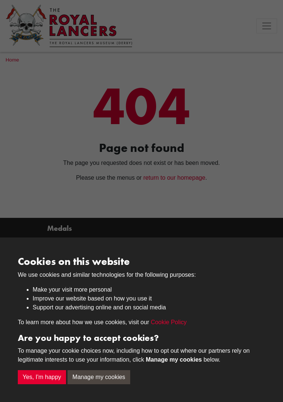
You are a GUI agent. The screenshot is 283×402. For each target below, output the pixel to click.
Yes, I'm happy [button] (42, 377)
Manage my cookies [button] (98, 377)
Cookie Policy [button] (169, 322)
